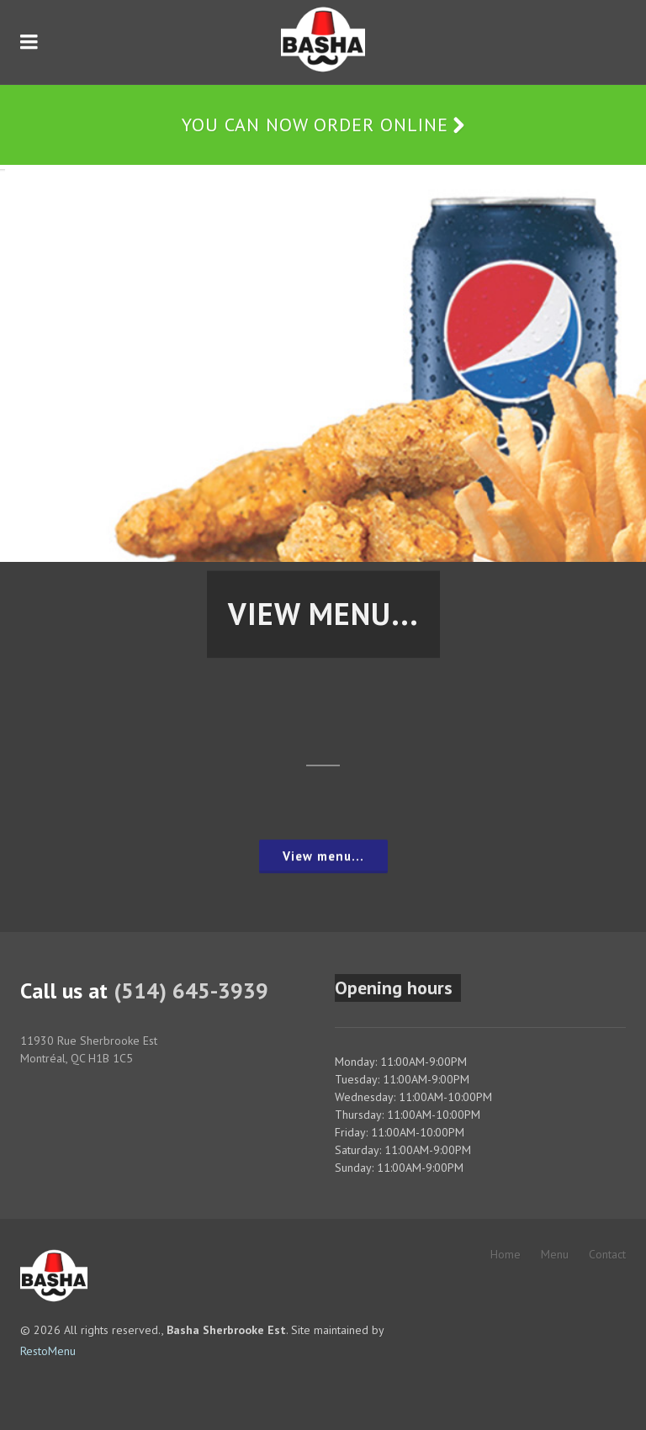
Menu (555, 1254)
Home (505, 1254)
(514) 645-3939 (191, 990)
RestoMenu (48, 1350)
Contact (607, 1254)
